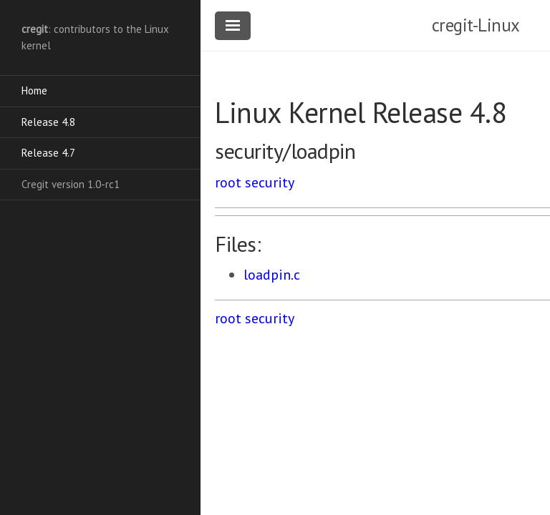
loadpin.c (271, 274)
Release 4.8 (48, 122)
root (228, 182)
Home (34, 90)
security (269, 182)
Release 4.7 (48, 153)
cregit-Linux (476, 25)
